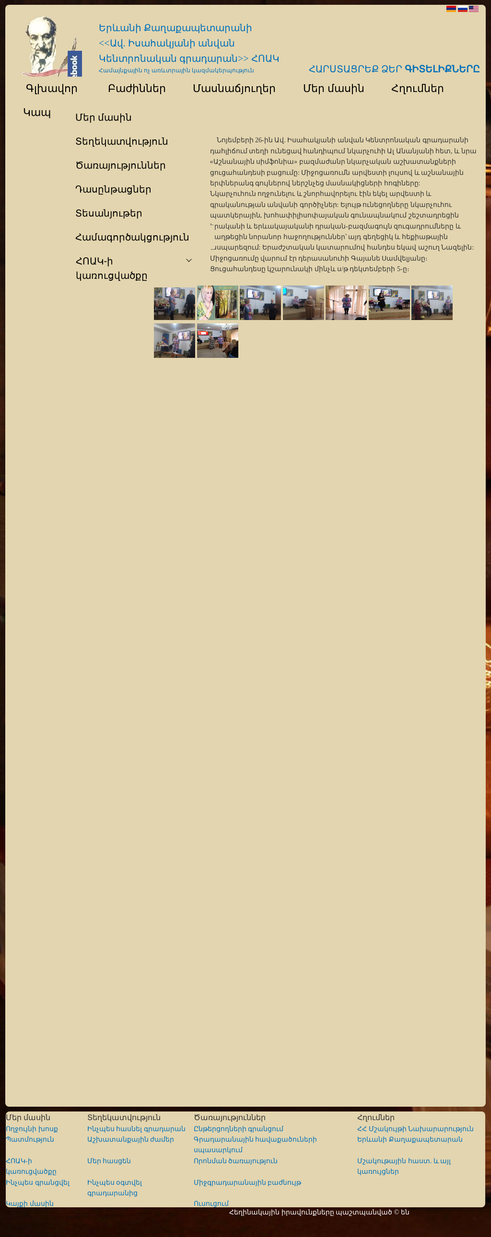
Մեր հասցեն (109, 1161)
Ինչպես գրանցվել (38, 1182)
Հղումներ (413, 88)
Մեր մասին (329, 88)
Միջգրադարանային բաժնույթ (248, 1182)
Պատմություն (30, 1139)
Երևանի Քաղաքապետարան (410, 1139)
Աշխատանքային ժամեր (131, 1139)
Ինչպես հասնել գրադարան (136, 1129)
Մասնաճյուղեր (230, 88)
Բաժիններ (130, 88)
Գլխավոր (46, 88)
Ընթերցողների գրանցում (239, 1129)
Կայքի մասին (30, 1203)
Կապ (35, 112)
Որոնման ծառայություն (236, 1161)
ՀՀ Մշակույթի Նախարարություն (415, 1129)
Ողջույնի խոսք (32, 1129)
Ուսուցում (211, 1203)
